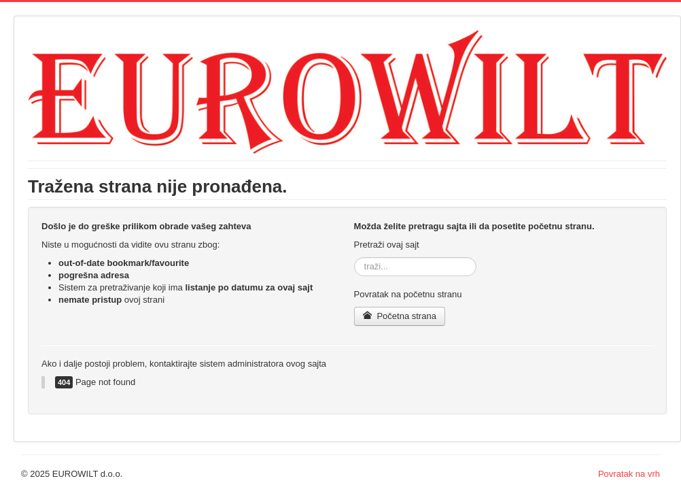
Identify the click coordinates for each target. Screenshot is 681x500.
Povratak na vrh (629, 474)
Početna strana (399, 316)
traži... (354, 257)
